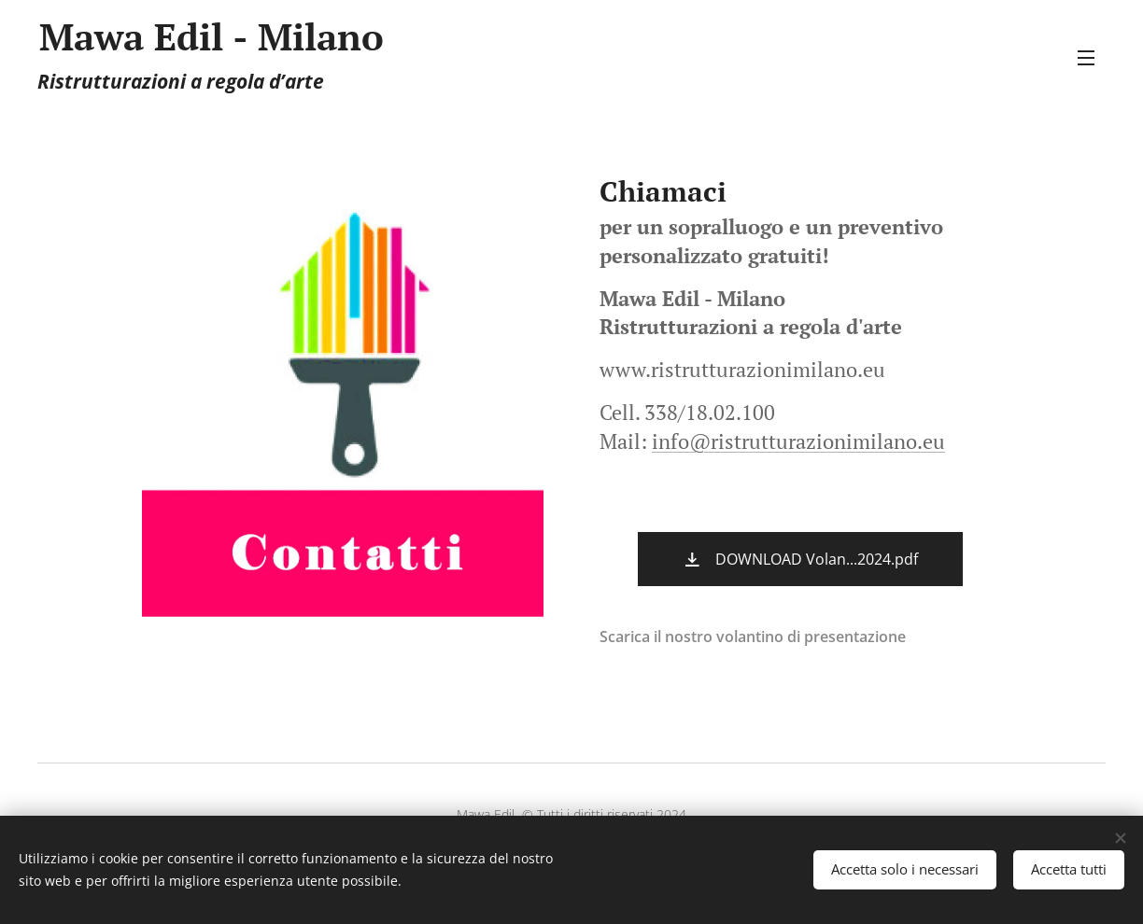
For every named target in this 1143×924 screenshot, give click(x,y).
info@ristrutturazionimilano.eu (798, 441)
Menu (1086, 58)
